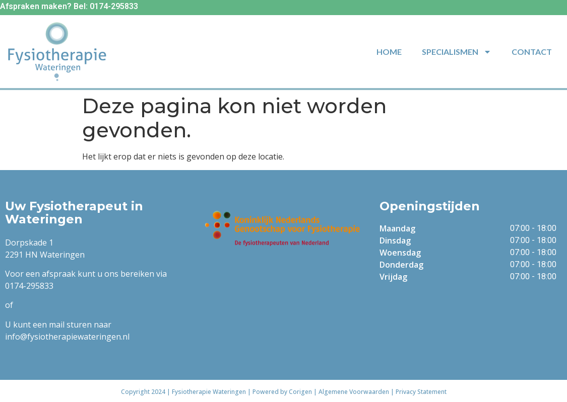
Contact (532, 51)
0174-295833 (29, 285)
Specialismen (456, 52)
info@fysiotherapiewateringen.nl (67, 336)
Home (389, 51)
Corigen (300, 391)
